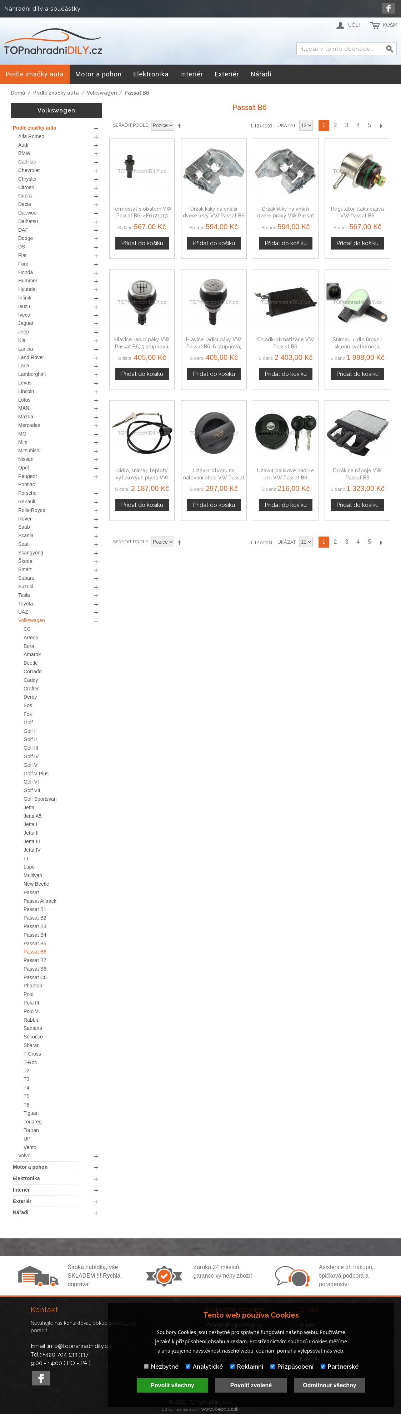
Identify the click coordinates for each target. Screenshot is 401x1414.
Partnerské (340, 1366)
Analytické (204, 1366)
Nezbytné (161, 1366)
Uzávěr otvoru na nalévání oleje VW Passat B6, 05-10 (214, 477)
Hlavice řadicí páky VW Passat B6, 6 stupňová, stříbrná (213, 346)
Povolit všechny (172, 1385)
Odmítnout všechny (329, 1385)
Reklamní (246, 1366)
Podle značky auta (56, 93)
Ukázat (286, 125)
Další (381, 125)
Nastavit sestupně (180, 125)
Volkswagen (102, 93)
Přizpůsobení (292, 1366)
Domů (18, 93)
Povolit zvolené (251, 1385)
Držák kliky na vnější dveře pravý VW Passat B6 (285, 216)
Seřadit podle (130, 125)
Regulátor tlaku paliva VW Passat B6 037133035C (357, 216)
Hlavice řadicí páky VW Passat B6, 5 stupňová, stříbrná (142, 346)
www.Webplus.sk (220, 1409)
